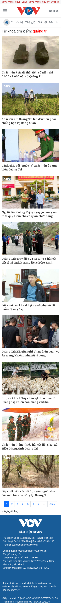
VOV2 (11, 2)
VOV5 (31, 2)
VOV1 (4, 2)
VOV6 (38, 2)
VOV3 (17, 2)
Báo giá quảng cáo (11, 554)
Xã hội (42, 22)
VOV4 (24, 2)
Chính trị (17, 22)
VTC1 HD (55, 2)
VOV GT (46, 2)
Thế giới (30, 22)
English (54, 10)
